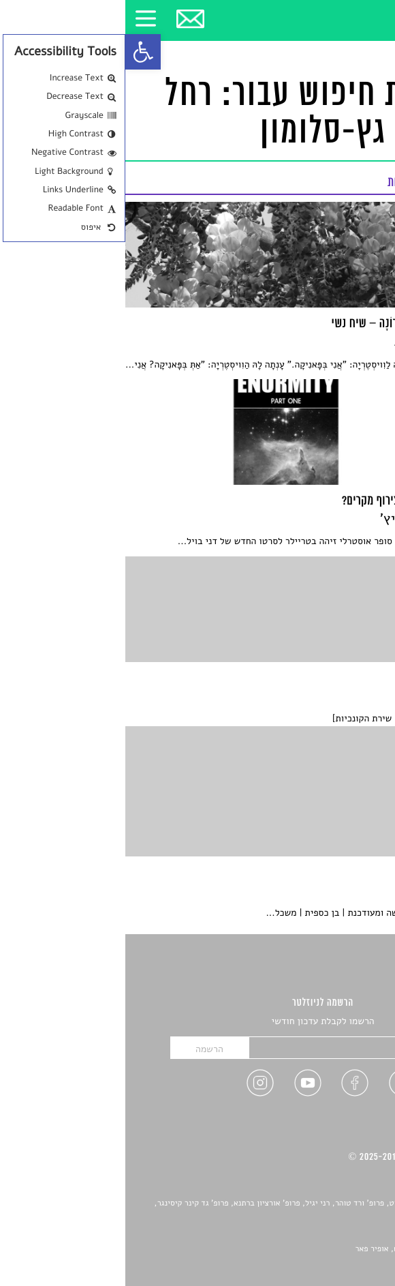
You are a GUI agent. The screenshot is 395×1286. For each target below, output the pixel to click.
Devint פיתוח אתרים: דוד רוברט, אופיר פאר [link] (302, 1249)
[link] (17, 52)
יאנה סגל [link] (337, 1233)
